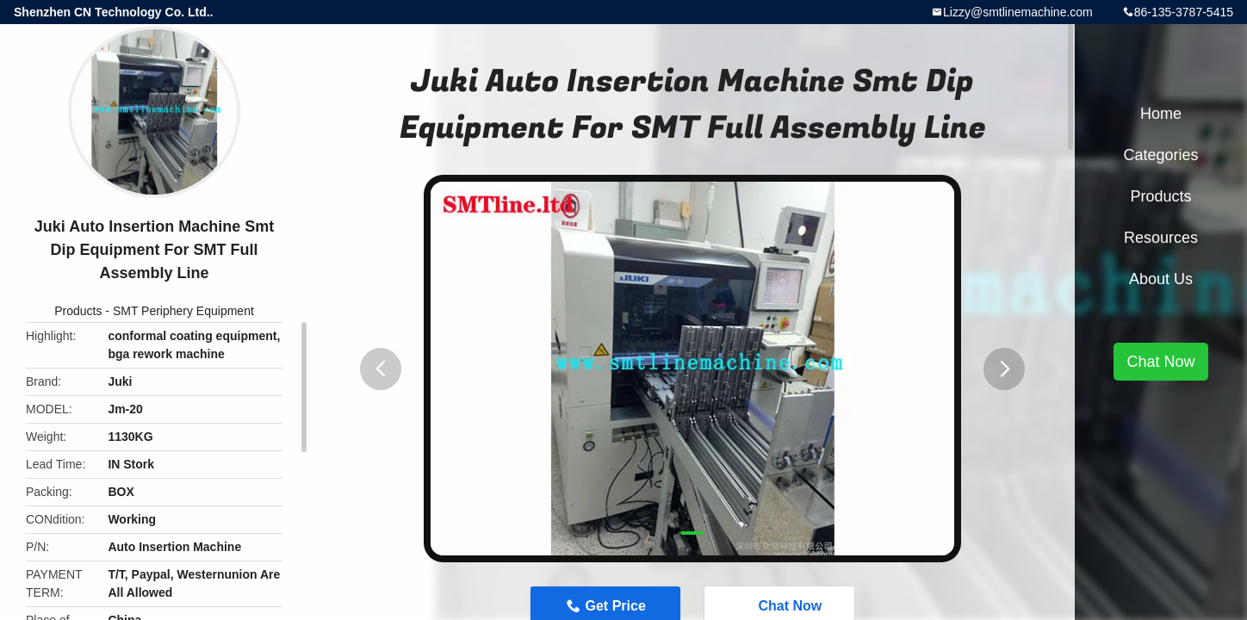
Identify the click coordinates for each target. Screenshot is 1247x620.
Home (1161, 113)
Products (78, 311)
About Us (1161, 279)
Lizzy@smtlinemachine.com (1018, 12)
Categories (1160, 155)
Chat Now (1160, 361)
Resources (1161, 237)
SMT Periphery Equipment (183, 311)
